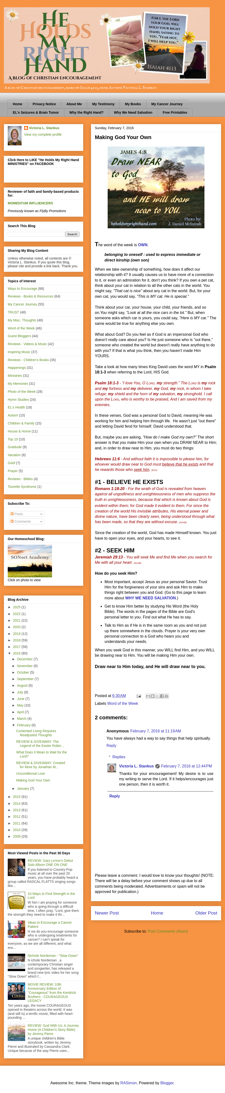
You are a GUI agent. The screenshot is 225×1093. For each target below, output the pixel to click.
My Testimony (103, 104)
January (23, 788)
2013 (17, 810)
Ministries (15, 376)
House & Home (19, 431)
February (24, 725)
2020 (17, 627)
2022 (17, 614)
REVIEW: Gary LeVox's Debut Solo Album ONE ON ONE (50, 863)
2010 (17, 830)
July (20, 692)
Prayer (13, 471)
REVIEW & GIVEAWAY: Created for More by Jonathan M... (40, 765)
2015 (17, 797)
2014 (17, 803)
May (20, 705)
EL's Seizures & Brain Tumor (36, 112)
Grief (11, 463)
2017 (17, 647)
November (25, 666)
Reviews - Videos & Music (27, 344)
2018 (17, 640)
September (25, 679)
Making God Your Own (33, 780)
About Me (74, 104)
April (21, 712)
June (21, 699)
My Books (133, 104)
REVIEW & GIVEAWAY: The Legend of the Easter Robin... (40, 744)
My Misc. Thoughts (22, 320)
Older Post (206, 912)
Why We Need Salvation (133, 112)
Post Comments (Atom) (168, 931)
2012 (17, 816)
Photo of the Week (22, 392)
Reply (111, 746)
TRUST (13, 312)
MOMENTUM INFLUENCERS (30, 203)
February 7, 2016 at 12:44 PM (186, 766)
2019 (17, 634)
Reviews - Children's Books (28, 360)
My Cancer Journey (167, 104)
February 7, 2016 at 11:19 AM (155, 731)
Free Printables (175, 112)
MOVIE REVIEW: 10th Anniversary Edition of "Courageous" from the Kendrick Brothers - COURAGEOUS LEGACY (52, 992)
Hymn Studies (18, 400)
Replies (118, 757)
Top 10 (13, 439)
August (22, 685)
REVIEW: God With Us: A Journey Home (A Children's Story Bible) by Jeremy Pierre (53, 1030)
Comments (21, 521)
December (25, 659)
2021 (17, 620)
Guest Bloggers (19, 336)
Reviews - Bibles (20, 479)
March (22, 719)
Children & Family (21, 423)
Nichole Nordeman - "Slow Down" (53, 956)
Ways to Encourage (22, 288)
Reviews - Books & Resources (30, 296)
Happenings (17, 368)
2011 (17, 823)
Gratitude (15, 447)
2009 (17, 836)
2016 (17, 653)
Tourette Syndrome (22, 487)
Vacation (14, 455)
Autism (13, 415)
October (23, 672)
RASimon (128, 1083)
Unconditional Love (30, 773)
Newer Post (107, 912)
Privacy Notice (44, 104)
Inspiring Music (19, 352)
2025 (17, 607)
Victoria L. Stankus (136, 766)
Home (17, 104)
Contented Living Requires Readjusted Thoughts (36, 733)
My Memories (18, 384)
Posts (17, 514)
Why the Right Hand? (86, 112)
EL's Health (16, 407)
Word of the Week (122, 703)
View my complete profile (43, 134)
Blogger (166, 1083)
